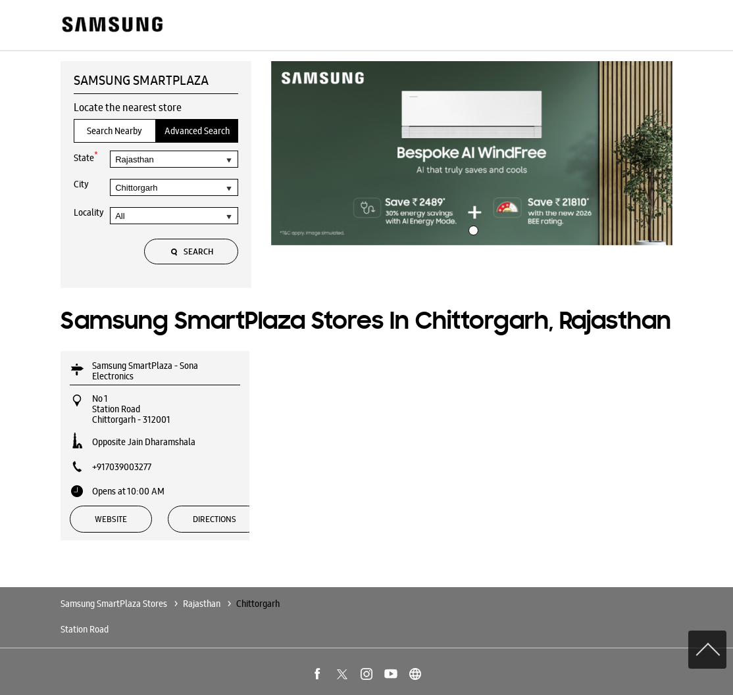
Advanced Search (197, 131)
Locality (89, 212)
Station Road (85, 629)
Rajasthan (201, 604)
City (81, 184)
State (86, 157)
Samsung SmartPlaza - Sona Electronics (145, 371)
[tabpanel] (471, 153)
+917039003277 (121, 467)
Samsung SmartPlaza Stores (115, 604)
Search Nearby (114, 131)
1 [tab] (471, 229)
